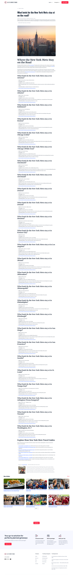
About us (36, 558)
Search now (36, 523)
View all (68, 476)
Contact (36, 563)
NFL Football (44, 559)
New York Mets (31, 65)
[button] (57, 2)
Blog (36, 559)
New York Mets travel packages (30, 71)
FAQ (36, 561)
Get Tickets (65, 2)
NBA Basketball (44, 558)
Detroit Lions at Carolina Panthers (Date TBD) (59, 565)
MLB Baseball (44, 556)
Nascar (43, 563)
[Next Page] (36, 508)
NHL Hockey (44, 561)
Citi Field (52, 66)
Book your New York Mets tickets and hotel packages (27, 88)
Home (36, 556)
